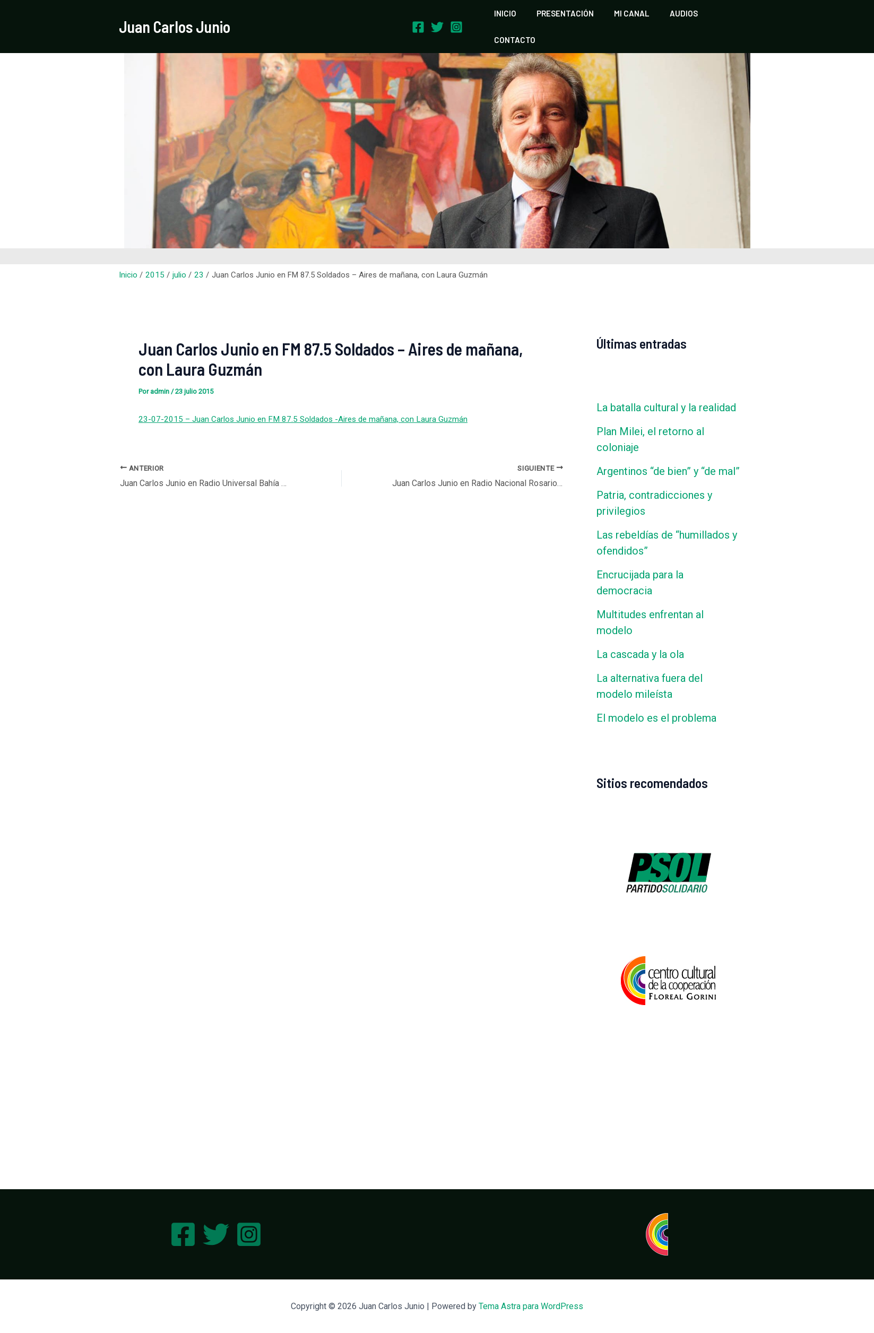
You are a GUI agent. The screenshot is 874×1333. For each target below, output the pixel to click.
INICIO (511, 17)
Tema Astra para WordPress (531, 1306)
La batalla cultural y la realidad (666, 389)
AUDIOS (676, 17)
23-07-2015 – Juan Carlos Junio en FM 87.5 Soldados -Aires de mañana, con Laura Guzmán (299, 401)
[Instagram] (456, 18)
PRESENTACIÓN (566, 17)
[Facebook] (418, 18)
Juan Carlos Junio (174, 17)
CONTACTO (727, 17)
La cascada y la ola (640, 636)
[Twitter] (437, 18)
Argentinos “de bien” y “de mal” (668, 453)
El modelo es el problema (656, 700)
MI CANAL (628, 17)
